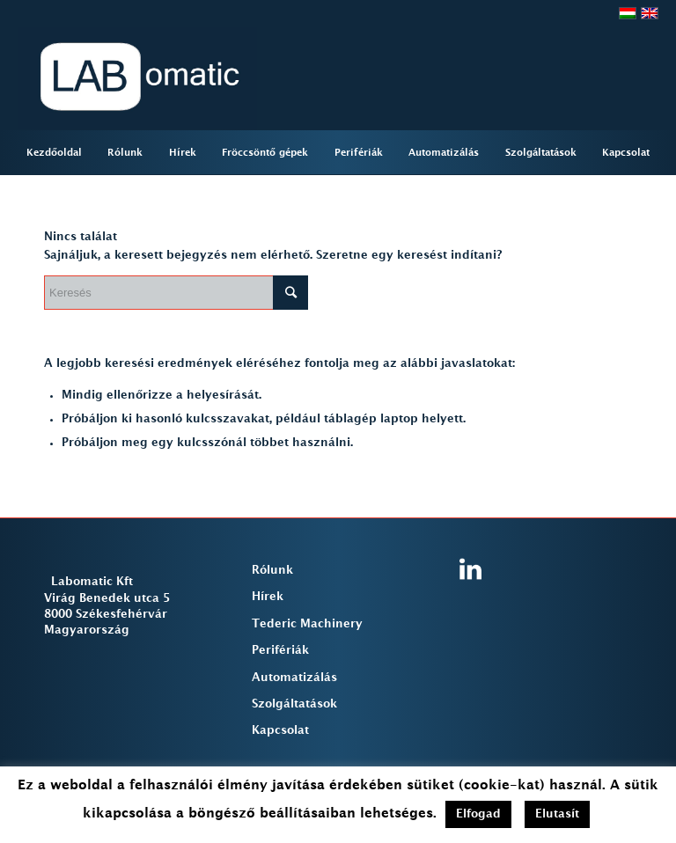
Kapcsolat (280, 730)
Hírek (267, 596)
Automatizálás (294, 677)
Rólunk (272, 570)
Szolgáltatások (294, 704)
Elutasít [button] (557, 814)
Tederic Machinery (307, 624)
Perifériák (280, 650)
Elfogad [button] (478, 814)
